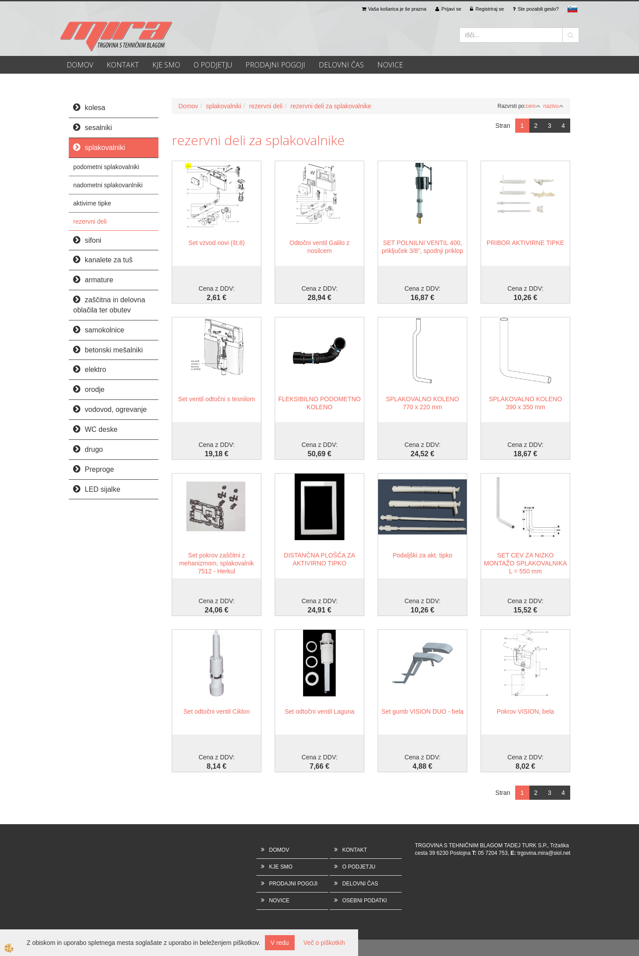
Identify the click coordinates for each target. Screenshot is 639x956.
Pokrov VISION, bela (525, 711)
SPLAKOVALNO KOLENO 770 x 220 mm (422, 403)
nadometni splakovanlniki (107, 185)
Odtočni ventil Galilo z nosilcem (319, 246)
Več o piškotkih (324, 942)
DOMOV (80, 65)
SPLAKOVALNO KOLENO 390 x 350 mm (525, 403)
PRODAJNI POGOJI (275, 65)
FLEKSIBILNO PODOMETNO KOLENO (319, 403)
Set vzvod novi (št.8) (217, 242)
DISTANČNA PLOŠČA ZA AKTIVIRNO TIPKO (319, 559)
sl (572, 8)
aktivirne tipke (92, 203)
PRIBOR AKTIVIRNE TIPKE (525, 242)
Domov (188, 106)
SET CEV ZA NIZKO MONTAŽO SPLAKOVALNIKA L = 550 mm (525, 563)
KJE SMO (166, 65)
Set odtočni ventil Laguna (319, 711)
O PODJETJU (212, 65)
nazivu (553, 106)
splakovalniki (223, 106)
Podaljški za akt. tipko (423, 555)
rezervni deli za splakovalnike (331, 106)
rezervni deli (89, 221)
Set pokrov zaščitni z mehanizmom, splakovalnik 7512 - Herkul (216, 563)
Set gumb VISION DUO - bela (422, 711)
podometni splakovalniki (106, 166)
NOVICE (390, 65)
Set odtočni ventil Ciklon (216, 711)
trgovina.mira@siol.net (544, 853)
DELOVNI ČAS (341, 65)
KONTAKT (122, 65)
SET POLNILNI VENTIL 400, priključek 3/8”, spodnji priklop (422, 246)
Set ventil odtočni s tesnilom (216, 399)
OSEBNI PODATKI (364, 900)
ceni (533, 106)
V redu (280, 942)
